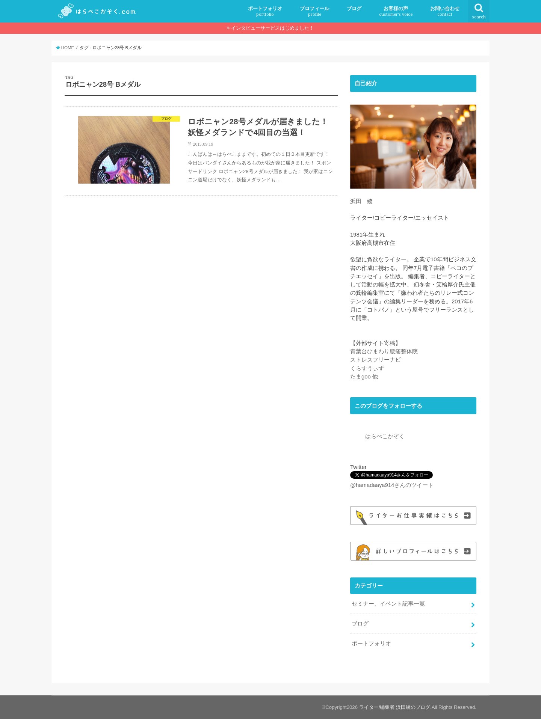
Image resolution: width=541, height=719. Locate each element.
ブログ (354, 8)
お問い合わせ (444, 11)
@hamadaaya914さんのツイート (392, 485)
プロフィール (314, 11)
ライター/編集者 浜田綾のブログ (394, 707)
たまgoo (360, 377)
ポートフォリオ (265, 11)
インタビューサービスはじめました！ (272, 28)
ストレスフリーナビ (375, 360)
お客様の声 (396, 11)
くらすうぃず (367, 368)
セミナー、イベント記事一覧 (388, 604)
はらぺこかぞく (385, 436)
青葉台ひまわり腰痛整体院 (384, 351)
